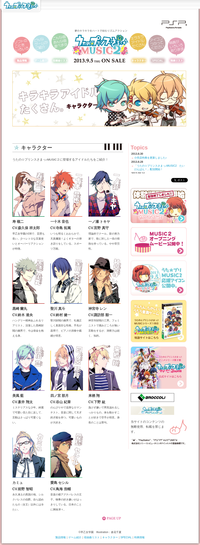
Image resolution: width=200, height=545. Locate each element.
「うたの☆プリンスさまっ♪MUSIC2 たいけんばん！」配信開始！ (159, 167)
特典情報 (139, 537)
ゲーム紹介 (74, 537)
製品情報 (60, 537)
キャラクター (110, 537)
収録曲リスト (92, 537)
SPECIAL (126, 537)
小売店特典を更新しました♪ (150, 157)
